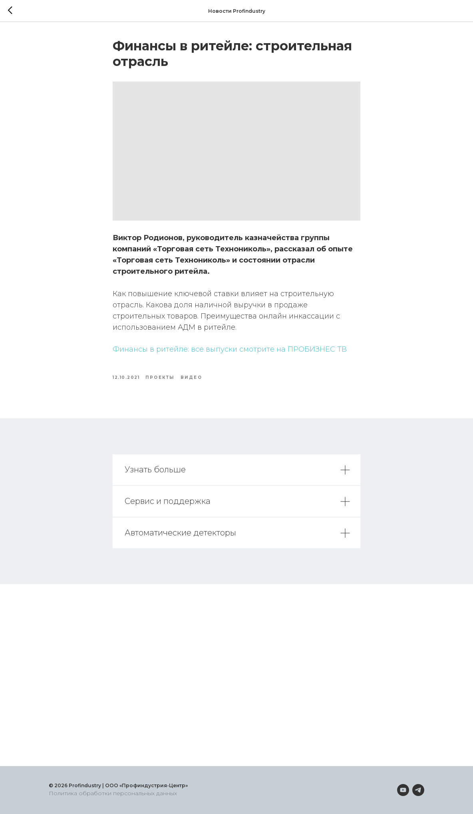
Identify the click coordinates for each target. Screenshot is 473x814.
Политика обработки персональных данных (113, 793)
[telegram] (418, 790)
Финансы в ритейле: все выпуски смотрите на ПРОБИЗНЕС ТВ (230, 349)
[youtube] (403, 790)
